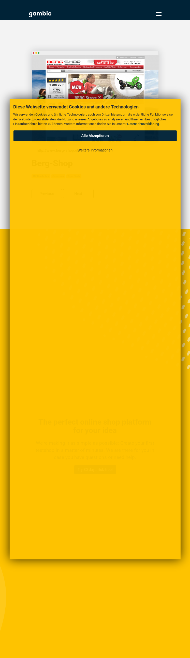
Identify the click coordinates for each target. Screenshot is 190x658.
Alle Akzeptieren (95, 136)
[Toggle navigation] (159, 14)
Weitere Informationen (95, 150)
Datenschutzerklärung (143, 124)
